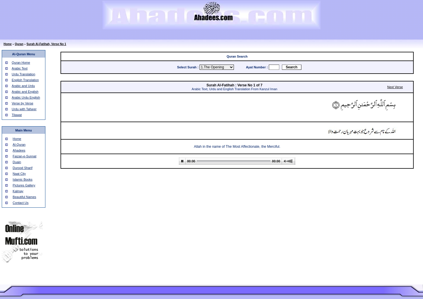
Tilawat (17, 115)
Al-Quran (19, 144)
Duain (17, 162)
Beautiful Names (24, 197)
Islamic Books (23, 179)
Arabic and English (25, 91)
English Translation (25, 80)
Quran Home (21, 62)
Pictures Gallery (24, 185)
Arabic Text (19, 68)
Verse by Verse (22, 103)
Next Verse (395, 87)
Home (7, 44)
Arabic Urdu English (26, 97)
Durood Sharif (23, 168)
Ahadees (19, 150)
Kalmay (18, 191)
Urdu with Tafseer (24, 109)
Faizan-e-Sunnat (24, 156)
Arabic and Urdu (23, 86)
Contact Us (21, 202)
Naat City (19, 173)
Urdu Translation (23, 74)
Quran (19, 44)
